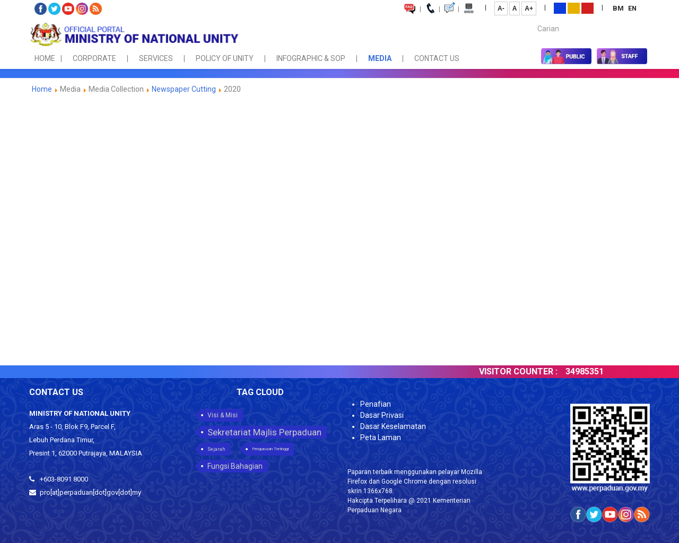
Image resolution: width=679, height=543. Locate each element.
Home (42, 89)
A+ (529, 8)
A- (501, 8)
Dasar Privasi (382, 415)
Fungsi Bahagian (235, 466)
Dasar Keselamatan (393, 426)
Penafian (375, 404)
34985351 (590, 371)
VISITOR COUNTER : (524, 371)
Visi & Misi (222, 415)
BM (619, 8)
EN (632, 8)
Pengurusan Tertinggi (270, 448)
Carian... (532, 19)
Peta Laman (380, 437)
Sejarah (216, 449)
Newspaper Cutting (184, 89)
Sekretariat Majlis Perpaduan (264, 432)
